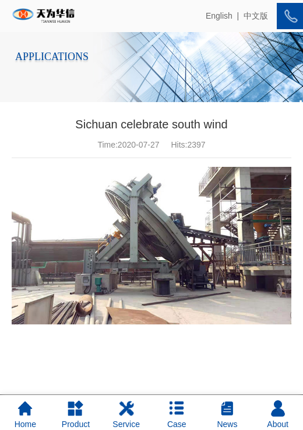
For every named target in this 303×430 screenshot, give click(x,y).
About (277, 414)
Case (176, 414)
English (219, 15)
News (227, 414)
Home (25, 414)
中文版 (256, 15)
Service (126, 414)
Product (76, 414)
